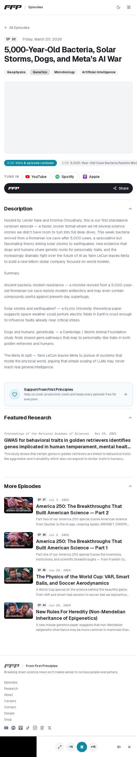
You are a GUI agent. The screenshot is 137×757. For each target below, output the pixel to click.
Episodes (10, 682)
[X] (49, 728)
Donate (9, 713)
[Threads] (42, 728)
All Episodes (17, 27)
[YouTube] (6, 728)
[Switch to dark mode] (118, 7)
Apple (91, 176)
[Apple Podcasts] (21, 728)
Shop (8, 720)
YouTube (36, 176)
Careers (10, 701)
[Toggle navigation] (129, 7)
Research (11, 689)
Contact (10, 707)
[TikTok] (28, 728)
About (8, 695)
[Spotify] (13, 728)
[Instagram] (35, 728)
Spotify (64, 176)
